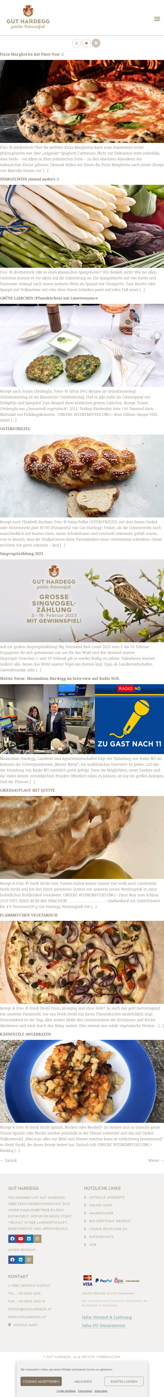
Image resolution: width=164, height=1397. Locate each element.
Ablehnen (83, 1381)
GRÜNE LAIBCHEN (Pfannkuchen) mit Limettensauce (49, 298)
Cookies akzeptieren (41, 1381)
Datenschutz (85, 1391)
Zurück (8, 1160)
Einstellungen (124, 1381)
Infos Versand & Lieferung (107, 1317)
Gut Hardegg (23, 1188)
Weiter (156, 1160)
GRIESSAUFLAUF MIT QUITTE (27, 790)
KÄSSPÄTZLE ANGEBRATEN (25, 1034)
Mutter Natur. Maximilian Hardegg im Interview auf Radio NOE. (60, 678)
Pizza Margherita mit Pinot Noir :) (31, 54)
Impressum (100, 1391)
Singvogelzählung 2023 (21, 553)
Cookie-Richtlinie (66, 1391)
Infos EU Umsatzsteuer (103, 1325)
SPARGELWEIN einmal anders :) (29, 178)
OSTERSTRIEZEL (15, 428)
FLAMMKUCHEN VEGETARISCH (29, 915)
